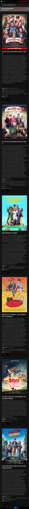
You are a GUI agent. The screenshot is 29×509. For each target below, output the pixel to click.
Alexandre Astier (14, 418)
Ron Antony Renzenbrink (11, 499)
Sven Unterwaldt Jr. (9, 179)
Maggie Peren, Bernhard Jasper (11, 88)
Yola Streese (17, 350)
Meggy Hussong (23, 350)
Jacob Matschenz (7, 498)
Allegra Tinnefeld (19, 498)
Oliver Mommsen (19, 349)
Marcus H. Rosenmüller (10, 265)
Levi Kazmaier (12, 350)
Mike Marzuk (8, 496)
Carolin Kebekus (13, 349)
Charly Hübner (14, 419)
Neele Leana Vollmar (10, 347)
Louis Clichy (8, 418)
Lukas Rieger (7, 350)
